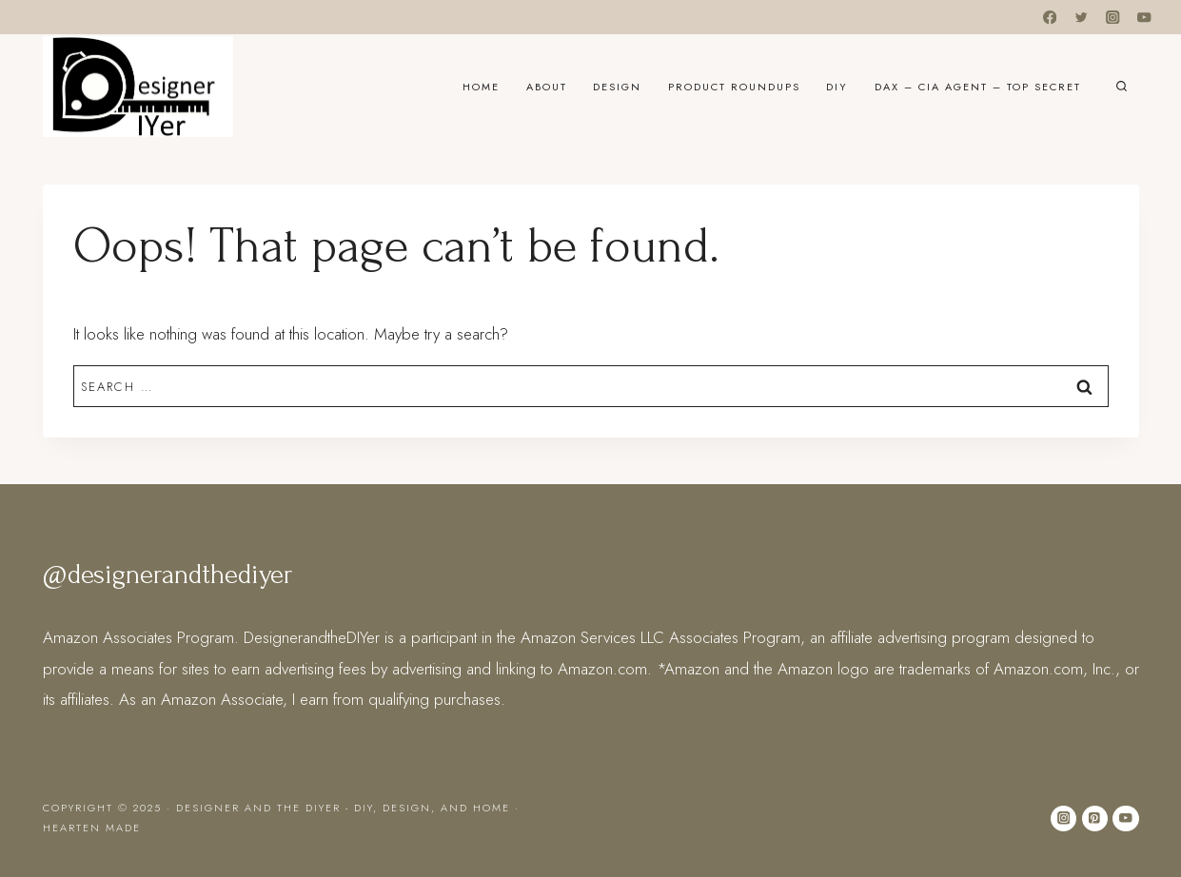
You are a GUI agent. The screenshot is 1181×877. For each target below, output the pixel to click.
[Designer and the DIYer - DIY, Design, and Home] (138, 86)
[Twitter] (1081, 17)
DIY (837, 86)
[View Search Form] (1121, 87)
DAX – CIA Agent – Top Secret (978, 86)
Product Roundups (734, 86)
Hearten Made (92, 827)
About (546, 86)
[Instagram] (1113, 17)
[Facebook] (1049, 17)
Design (617, 86)
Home (481, 86)
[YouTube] (1144, 17)
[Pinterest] (1095, 818)
